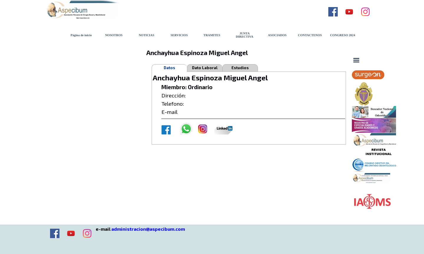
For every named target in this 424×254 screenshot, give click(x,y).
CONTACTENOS (310, 35)
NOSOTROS (113, 35)
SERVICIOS (179, 35)
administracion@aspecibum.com (148, 229)
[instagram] (365, 12)
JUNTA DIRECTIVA (245, 35)
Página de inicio (81, 35)
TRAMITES (211, 35)
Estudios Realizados (240, 68)
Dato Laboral (205, 67)
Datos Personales (169, 68)
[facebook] (333, 12)
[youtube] (349, 12)
